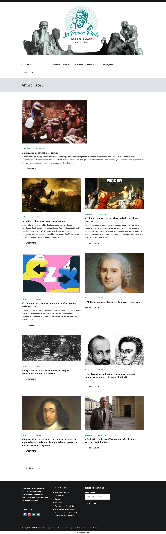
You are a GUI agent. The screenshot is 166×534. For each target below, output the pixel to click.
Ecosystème (59, 496)
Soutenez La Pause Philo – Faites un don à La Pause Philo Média (68, 514)
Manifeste (58, 502)
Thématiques (77, 65)
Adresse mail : (90, 493)
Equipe (57, 499)
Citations (88, 214)
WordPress (94, 528)
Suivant (32, 468)
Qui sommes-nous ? (92, 65)
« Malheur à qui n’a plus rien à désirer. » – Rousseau (112, 301)
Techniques (26, 149)
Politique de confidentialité (65, 509)
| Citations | (56, 65)
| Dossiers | (66, 65)
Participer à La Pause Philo (64, 506)
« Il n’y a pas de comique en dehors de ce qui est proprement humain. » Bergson (46, 372)
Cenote (67, 528)
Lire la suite (31, 168)
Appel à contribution (62, 492)
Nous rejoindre (108, 65)
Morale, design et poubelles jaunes (40, 152)
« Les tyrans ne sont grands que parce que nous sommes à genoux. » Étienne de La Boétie (110, 375)
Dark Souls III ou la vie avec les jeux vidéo (43, 220)
